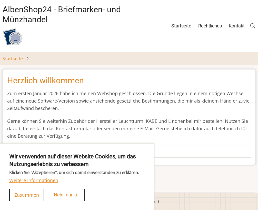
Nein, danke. (67, 200)
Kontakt (237, 25)
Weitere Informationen (33, 186)
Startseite (181, 25)
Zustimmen (26, 201)
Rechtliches (210, 25)
